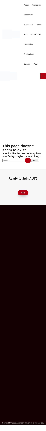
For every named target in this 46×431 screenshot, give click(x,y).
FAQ (25, 34)
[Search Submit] (28, 160)
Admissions (36, 5)
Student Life (28, 25)
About (26, 5)
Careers (27, 64)
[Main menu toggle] (43, 76)
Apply (36, 64)
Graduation (28, 44)
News (39, 25)
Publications (29, 54)
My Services (36, 34)
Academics (28, 15)
